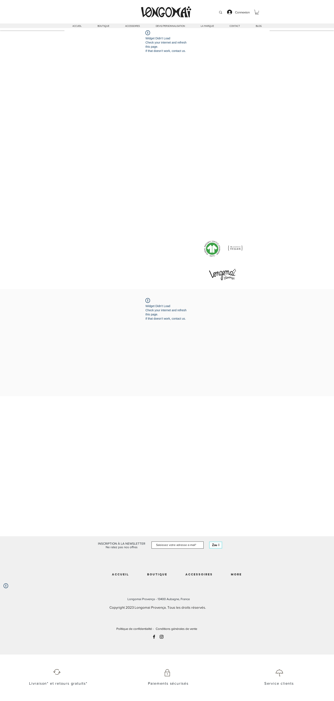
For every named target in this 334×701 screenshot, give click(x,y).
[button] (257, 12)
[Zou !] (215, 545)
